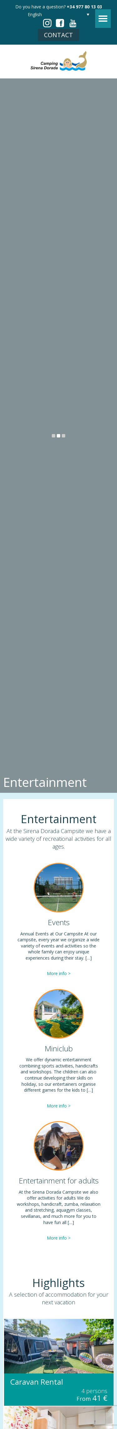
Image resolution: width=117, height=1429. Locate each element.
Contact (58, 35)
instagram (47, 23)
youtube (73, 23)
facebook (60, 23)
